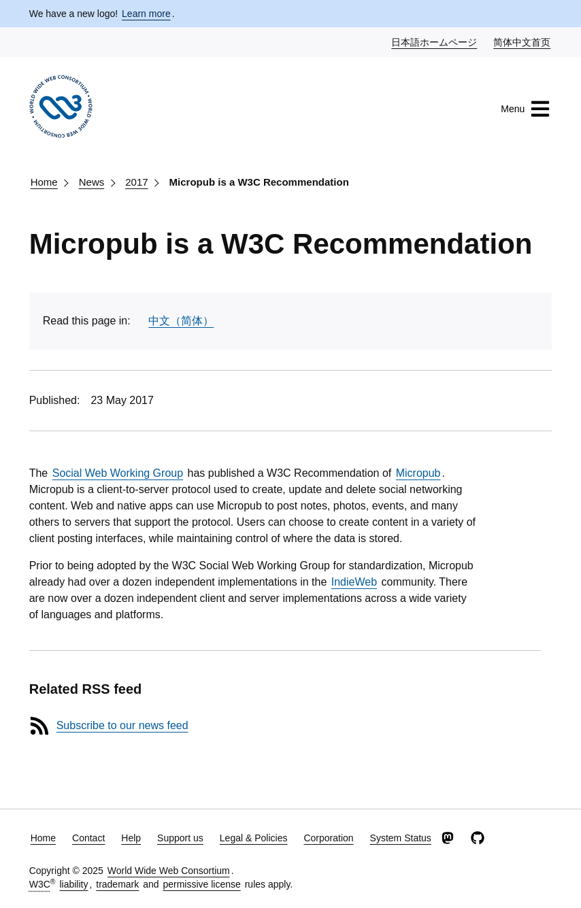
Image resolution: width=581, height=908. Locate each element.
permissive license (201, 884)
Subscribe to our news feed (122, 725)
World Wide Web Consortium (168, 870)
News (92, 182)
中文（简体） (181, 320)
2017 (136, 182)
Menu (525, 109)
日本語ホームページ (434, 41)
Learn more (146, 13)
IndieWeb (354, 582)
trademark (117, 884)
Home (44, 182)
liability (73, 884)
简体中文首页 (522, 41)
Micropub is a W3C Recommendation (259, 182)
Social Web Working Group (117, 473)
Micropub (418, 473)
